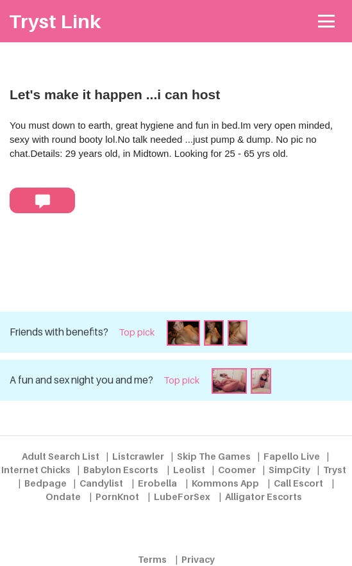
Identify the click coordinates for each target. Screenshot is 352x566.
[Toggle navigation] (327, 21)
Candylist (101, 483)
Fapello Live (292, 456)
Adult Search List (60, 456)
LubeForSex (182, 496)
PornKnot (117, 496)
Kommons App (225, 483)
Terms (152, 559)
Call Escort (298, 483)
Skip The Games (214, 456)
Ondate (63, 496)
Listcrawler (138, 456)
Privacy (198, 559)
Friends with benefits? (59, 332)
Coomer (237, 469)
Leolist (189, 469)
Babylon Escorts (120, 469)
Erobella (157, 483)
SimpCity (289, 469)
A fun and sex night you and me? (81, 380)
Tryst (334, 469)
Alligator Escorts (263, 496)
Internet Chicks (36, 469)
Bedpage (45, 483)
